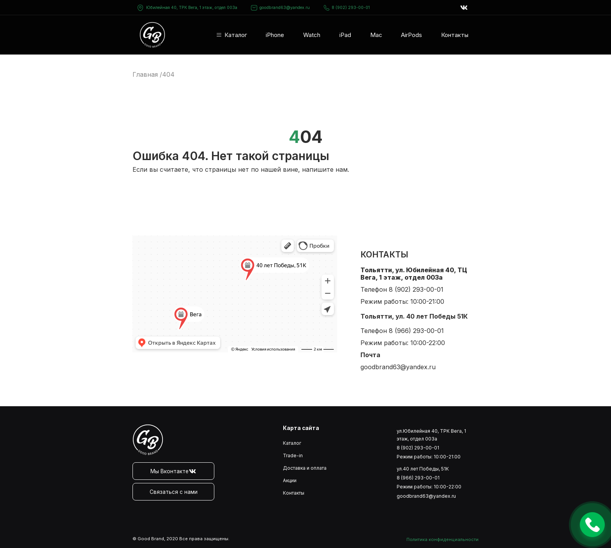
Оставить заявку (592, 524)
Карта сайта (301, 428)
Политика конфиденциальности (442, 539)
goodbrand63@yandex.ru (280, 7)
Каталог (235, 35)
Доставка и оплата (305, 468)
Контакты (454, 35)
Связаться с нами (174, 492)
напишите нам (325, 169)
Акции (290, 480)
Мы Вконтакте (173, 471)
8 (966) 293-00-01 (416, 331)
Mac (376, 35)
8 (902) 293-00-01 (346, 8)
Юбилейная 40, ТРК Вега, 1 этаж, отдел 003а (191, 7)
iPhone (275, 35)
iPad (345, 35)
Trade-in (293, 455)
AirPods (411, 35)
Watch (311, 35)
